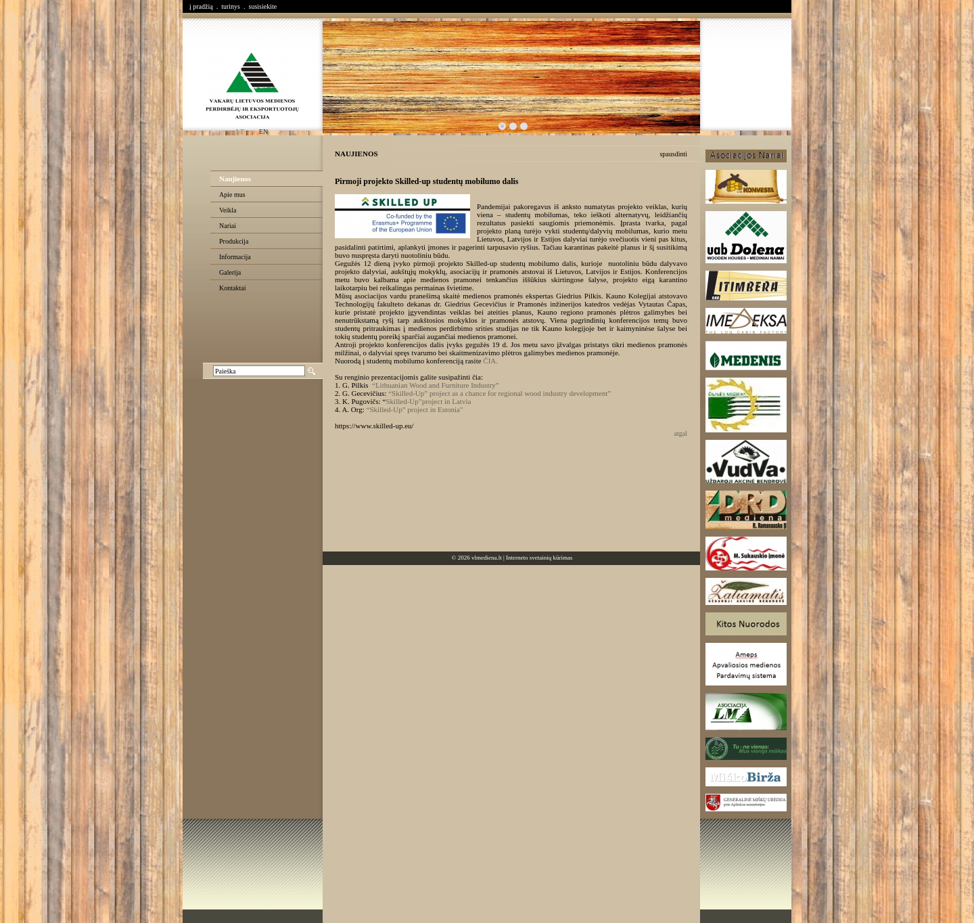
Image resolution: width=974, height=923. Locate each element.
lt (240, 131)
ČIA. (490, 361)
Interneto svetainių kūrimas (539, 557)
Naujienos (235, 179)
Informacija (235, 257)
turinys (230, 6)
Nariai (227, 225)
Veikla (228, 210)
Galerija (230, 272)
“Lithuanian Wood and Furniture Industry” (435, 385)
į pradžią (201, 6)
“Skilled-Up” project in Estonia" (415, 409)
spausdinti (673, 154)
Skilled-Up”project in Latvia (428, 401)
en (263, 131)
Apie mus (232, 194)
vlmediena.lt (486, 557)
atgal (680, 433)
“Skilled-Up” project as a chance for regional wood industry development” (499, 393)
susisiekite (262, 6)
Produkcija (233, 241)
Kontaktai (232, 288)
